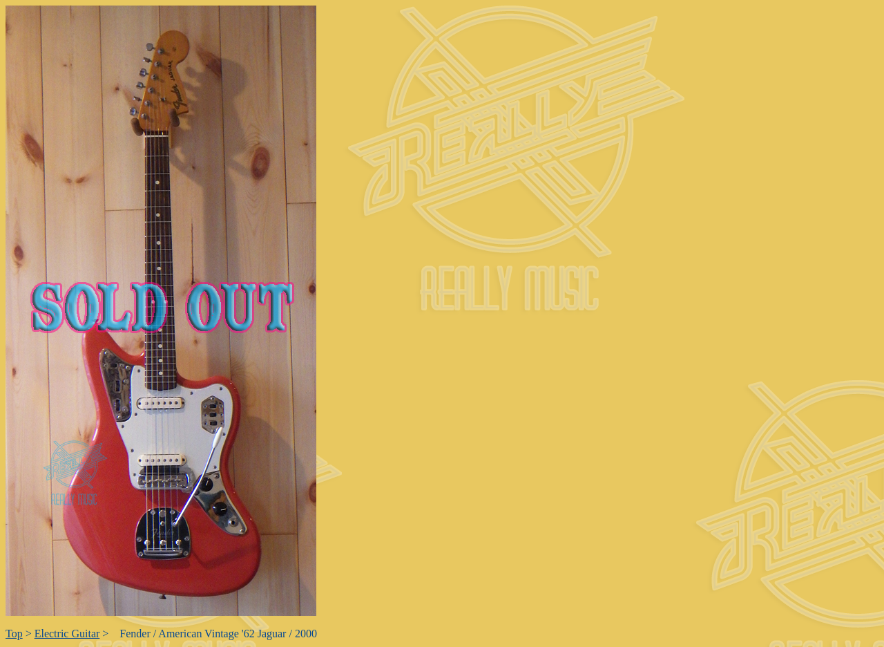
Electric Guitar (67, 633)
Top (14, 633)
